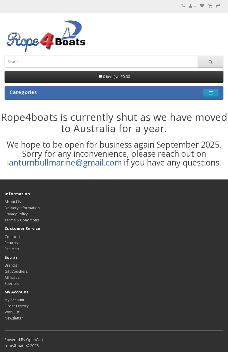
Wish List (12, 312)
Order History (17, 306)
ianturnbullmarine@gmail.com (64, 162)
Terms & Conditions (22, 220)
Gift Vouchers (16, 271)
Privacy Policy (16, 214)
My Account (14, 299)
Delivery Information (22, 207)
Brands (11, 265)
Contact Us (14, 236)
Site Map (12, 248)
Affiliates (12, 277)
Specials (12, 283)
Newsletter (14, 318)
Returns (11, 242)
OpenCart (34, 339)
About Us (13, 201)
